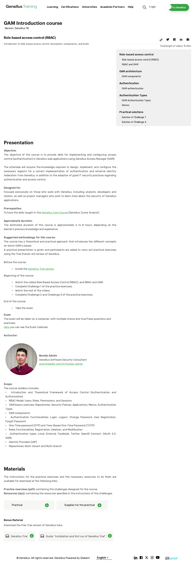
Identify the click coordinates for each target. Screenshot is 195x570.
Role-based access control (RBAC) (140, 59)
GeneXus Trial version (41, 268)
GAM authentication (132, 88)
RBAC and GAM (130, 64)
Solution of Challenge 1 (134, 117)
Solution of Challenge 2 (134, 122)
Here (6, 327)
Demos (125, 105)
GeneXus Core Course (55, 212)
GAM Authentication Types (136, 100)
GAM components (131, 76)
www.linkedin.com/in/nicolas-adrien (61, 363)
